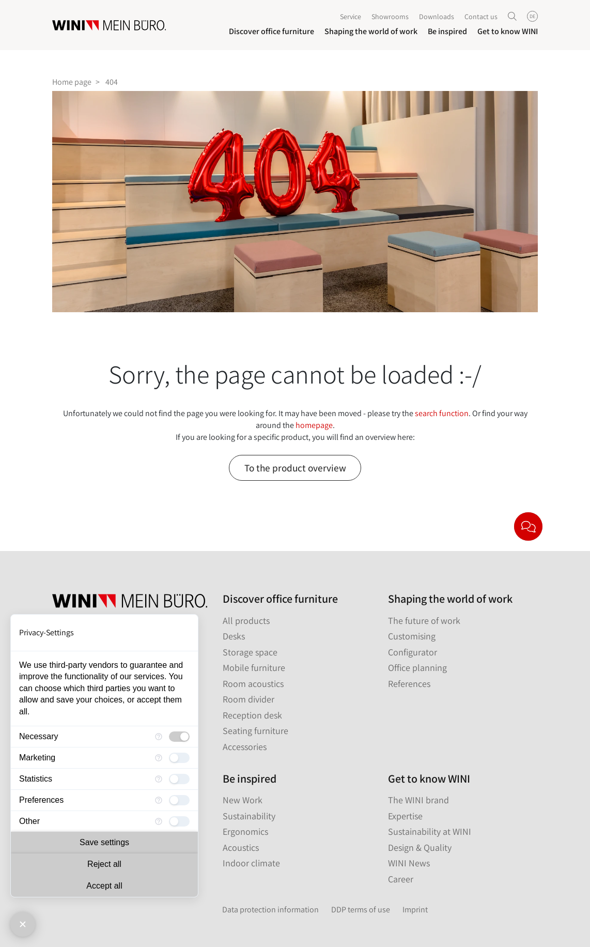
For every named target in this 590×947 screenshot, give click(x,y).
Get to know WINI (507, 32)
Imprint (415, 909)
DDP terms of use (360, 909)
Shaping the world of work (370, 32)
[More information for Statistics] (158, 779)
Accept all (104, 885)
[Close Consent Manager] (22, 924)
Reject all (104, 864)
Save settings (104, 842)
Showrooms (390, 17)
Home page (71, 82)
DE (532, 17)
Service (350, 17)
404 (111, 82)
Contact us (481, 17)
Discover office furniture (271, 32)
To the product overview (295, 468)
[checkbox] (179, 736)
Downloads (436, 17)
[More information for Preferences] (158, 800)
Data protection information (270, 909)
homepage (314, 425)
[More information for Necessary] (158, 736)
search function (442, 413)
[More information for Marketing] (158, 758)
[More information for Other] (158, 821)
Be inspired (447, 32)
